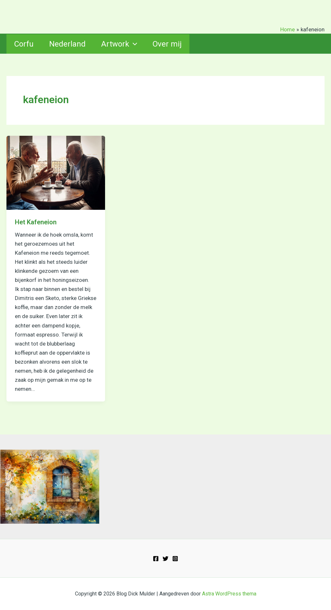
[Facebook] (156, 559)
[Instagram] (175, 559)
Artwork (119, 44)
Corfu (24, 43)
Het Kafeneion (36, 222)
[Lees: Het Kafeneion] (55, 172)
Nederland (67, 43)
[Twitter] (165, 559)
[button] (133, 44)
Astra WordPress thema (229, 594)
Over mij (167, 43)
